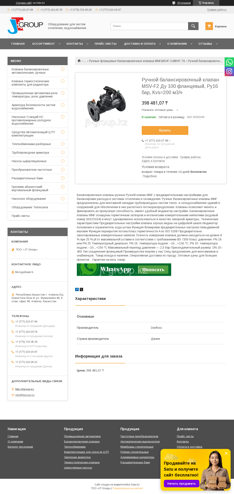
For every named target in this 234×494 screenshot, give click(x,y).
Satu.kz (135, 484)
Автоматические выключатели (140, 441)
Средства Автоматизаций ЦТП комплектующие (33, 133)
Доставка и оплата (140, 43)
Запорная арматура (77, 457)
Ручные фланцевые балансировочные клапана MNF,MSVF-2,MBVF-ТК (137, 61)
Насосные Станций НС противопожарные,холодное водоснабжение (31, 120)
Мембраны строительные (136, 446)
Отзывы (205, 43)
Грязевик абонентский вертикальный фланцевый (30, 188)
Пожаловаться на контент (128, 488)
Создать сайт (24, 2)
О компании (177, 43)
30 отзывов (184, 2)
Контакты (75, 43)
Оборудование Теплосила (30, 207)
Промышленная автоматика (82, 436)
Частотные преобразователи (139, 436)
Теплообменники (75, 446)
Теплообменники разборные (31, 144)
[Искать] (193, 26)
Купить (165, 130)
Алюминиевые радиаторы (137, 457)
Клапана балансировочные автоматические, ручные (30, 71)
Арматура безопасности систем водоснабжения (33, 106)
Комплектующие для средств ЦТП (86, 452)
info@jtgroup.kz (25, 395)
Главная (18, 43)
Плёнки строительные (134, 452)
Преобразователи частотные (32, 169)
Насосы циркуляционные (29, 161)
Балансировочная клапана (82, 441)
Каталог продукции (20, 446)
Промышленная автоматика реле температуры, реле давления (35, 94)
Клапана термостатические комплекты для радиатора (30, 83)
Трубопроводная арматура (30, 152)
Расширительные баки (27, 178)
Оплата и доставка (189, 446)
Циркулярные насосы (78, 467)
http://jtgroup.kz (24, 388)
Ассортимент (43, 43)
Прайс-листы (105, 43)
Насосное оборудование (29, 198)
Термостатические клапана (82, 462)
